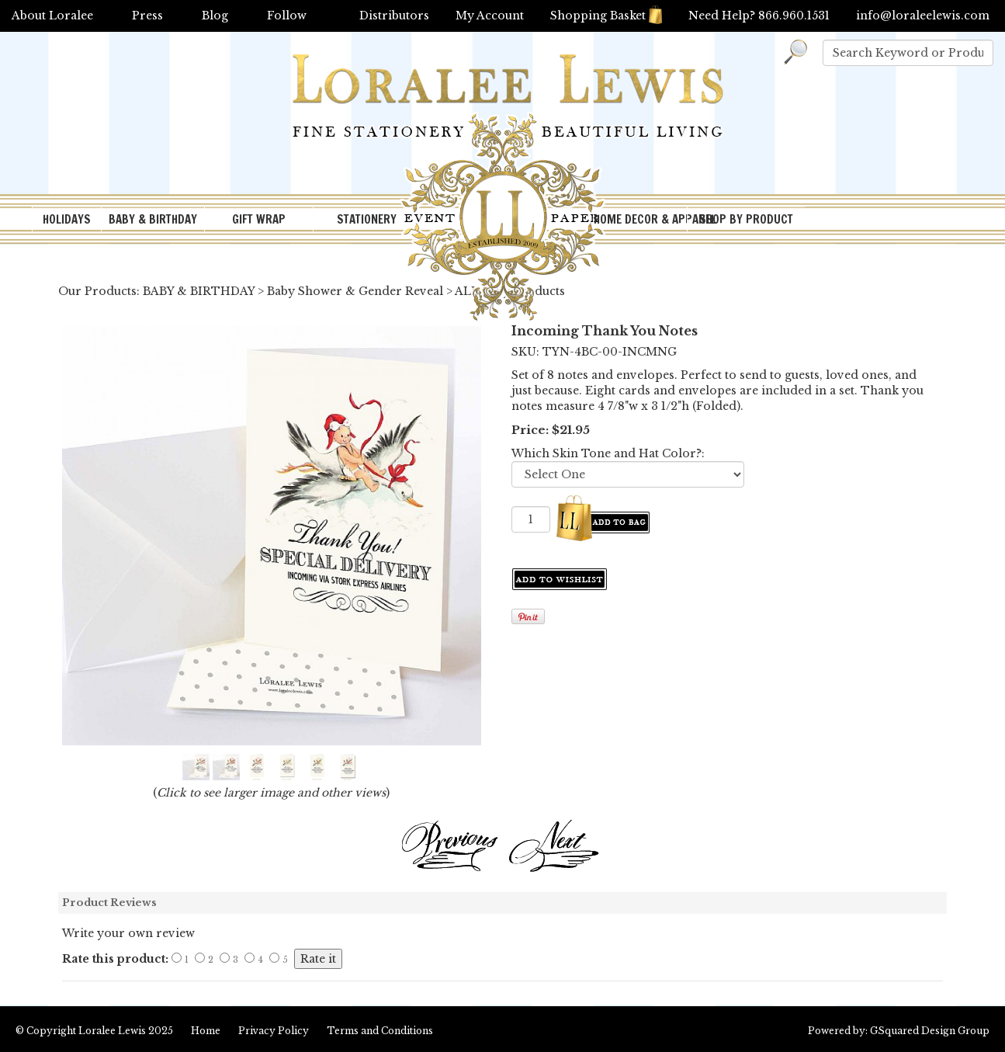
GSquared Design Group (929, 1030)
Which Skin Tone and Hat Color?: (608, 453)
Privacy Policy (273, 1030)
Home (205, 1030)
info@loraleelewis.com (922, 16)
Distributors (394, 16)
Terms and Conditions (380, 1030)
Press (147, 16)
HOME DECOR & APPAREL (640, 219)
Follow (287, 16)
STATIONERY (367, 219)
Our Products (97, 291)
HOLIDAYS (67, 219)
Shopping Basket (606, 16)
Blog (215, 16)
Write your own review (128, 933)
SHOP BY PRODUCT (746, 219)
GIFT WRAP (259, 219)
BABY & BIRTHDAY (153, 219)
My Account (490, 16)
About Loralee (52, 16)
